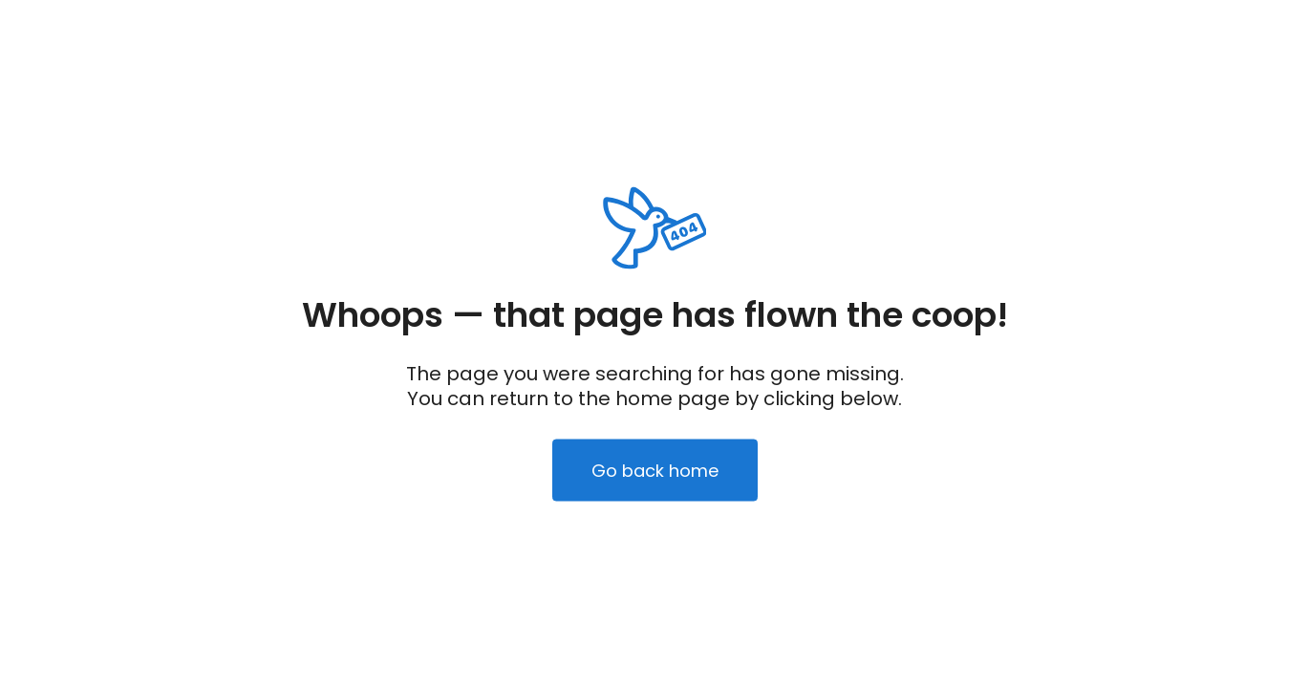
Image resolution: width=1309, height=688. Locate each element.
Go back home (655, 471)
